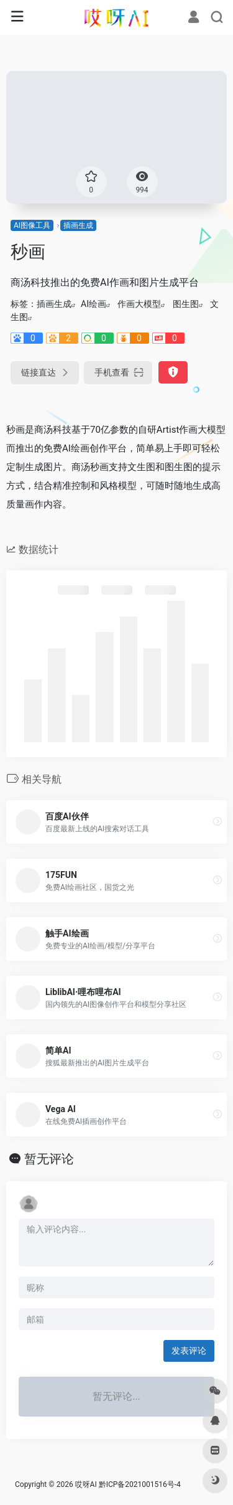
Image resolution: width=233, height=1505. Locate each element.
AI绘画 (93, 304)
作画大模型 (139, 304)
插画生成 (78, 225)
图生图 (186, 304)
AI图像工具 (32, 225)
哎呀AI (86, 1484)
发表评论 (188, 1351)
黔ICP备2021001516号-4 (140, 1484)
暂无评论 (49, 1158)
